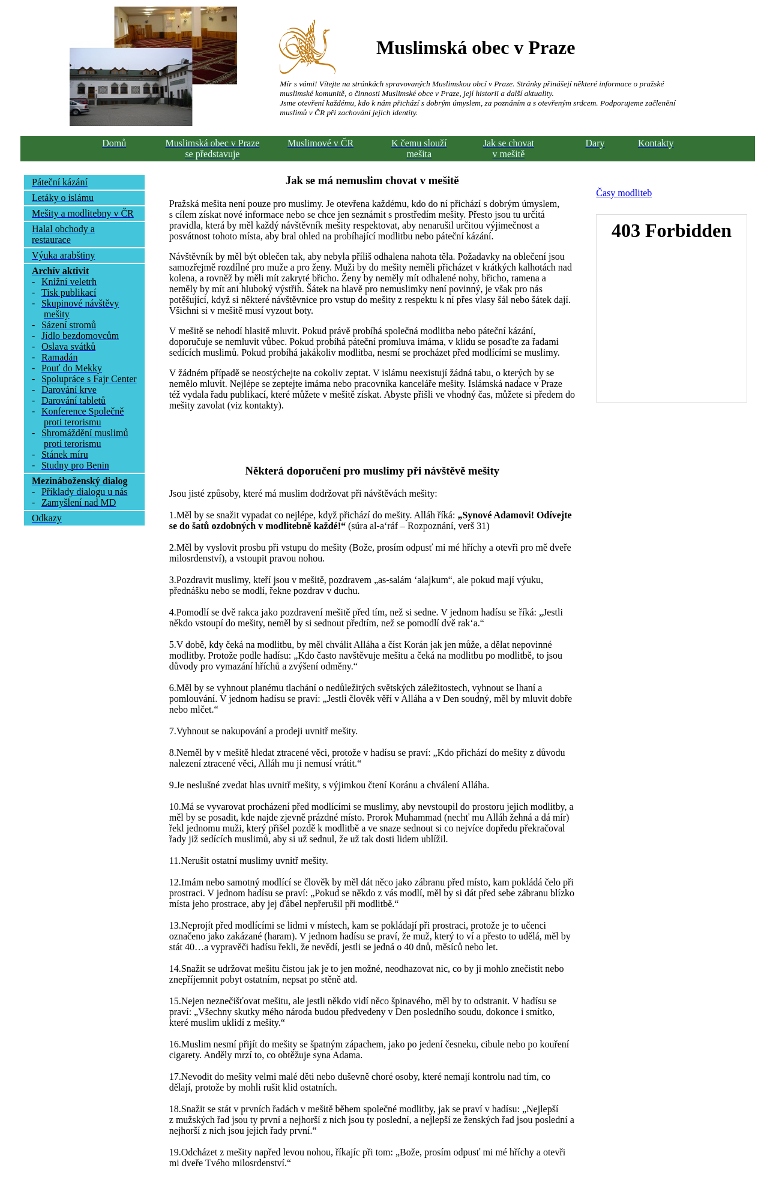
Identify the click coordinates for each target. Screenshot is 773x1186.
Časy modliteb (624, 193)
